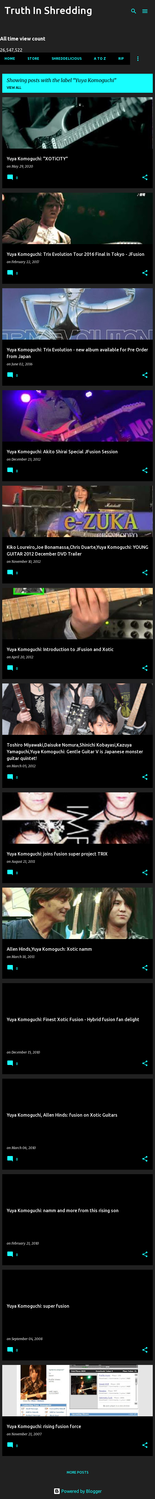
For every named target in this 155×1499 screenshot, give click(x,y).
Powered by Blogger (78, 1491)
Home (9, 58)
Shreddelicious (67, 58)
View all (14, 87)
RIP (121, 58)
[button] (145, 178)
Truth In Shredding (48, 10)
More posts (78, 1472)
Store (33, 58)
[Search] (133, 11)
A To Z (100, 58)
